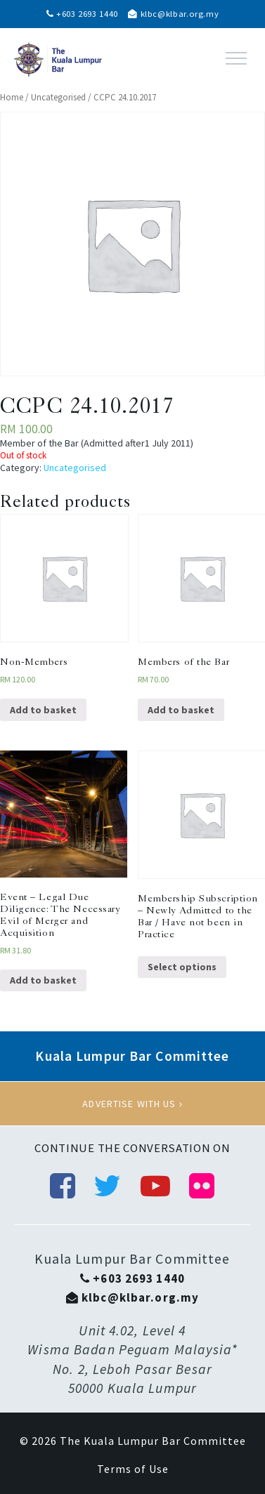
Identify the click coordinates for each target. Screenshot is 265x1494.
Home (11, 97)
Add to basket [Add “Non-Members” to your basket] (43, 709)
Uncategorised (58, 97)
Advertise (132, 1103)
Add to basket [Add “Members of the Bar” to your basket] (181, 709)
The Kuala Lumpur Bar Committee (153, 1441)
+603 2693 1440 (82, 13)
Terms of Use (133, 1469)
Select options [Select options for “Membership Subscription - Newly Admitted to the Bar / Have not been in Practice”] (182, 966)
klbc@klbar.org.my (173, 13)
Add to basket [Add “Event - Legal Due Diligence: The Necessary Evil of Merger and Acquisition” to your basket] (43, 980)
